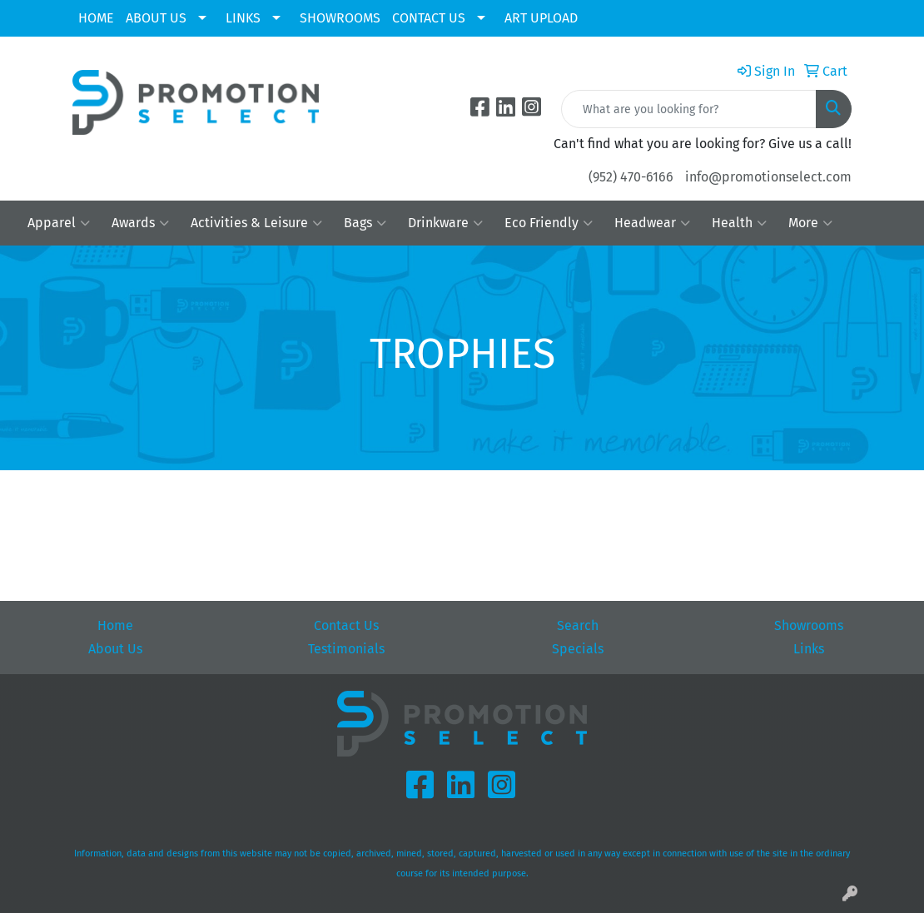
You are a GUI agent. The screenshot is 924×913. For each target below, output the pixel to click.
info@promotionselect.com (768, 177)
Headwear (652, 223)
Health (739, 223)
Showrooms (808, 625)
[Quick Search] (689, 109)
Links (808, 649)
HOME (96, 18)
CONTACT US (428, 18)
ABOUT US (156, 18)
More (810, 223)
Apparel (58, 223)
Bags (365, 223)
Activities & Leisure (256, 223)
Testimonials (346, 649)
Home (115, 625)
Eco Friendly (548, 223)
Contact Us (346, 625)
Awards (140, 223)
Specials (578, 649)
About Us (115, 649)
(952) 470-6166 (631, 177)
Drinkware (445, 223)
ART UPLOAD (541, 18)
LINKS (243, 18)
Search (578, 625)
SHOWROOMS (340, 18)
